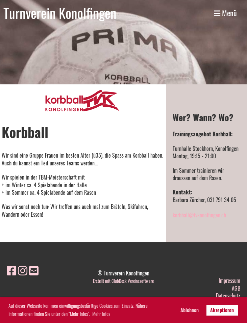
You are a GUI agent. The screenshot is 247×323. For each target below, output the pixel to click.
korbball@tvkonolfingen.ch (199, 215)
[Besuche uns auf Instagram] (22, 270)
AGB (236, 288)
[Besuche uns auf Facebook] (11, 270)
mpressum (230, 280)
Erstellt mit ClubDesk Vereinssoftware (123, 281)
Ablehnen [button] (189, 310)
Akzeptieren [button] (222, 310)
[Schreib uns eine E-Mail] (34, 270)
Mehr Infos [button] (101, 313)
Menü (225, 13)
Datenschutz (228, 296)
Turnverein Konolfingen (60, 12)
